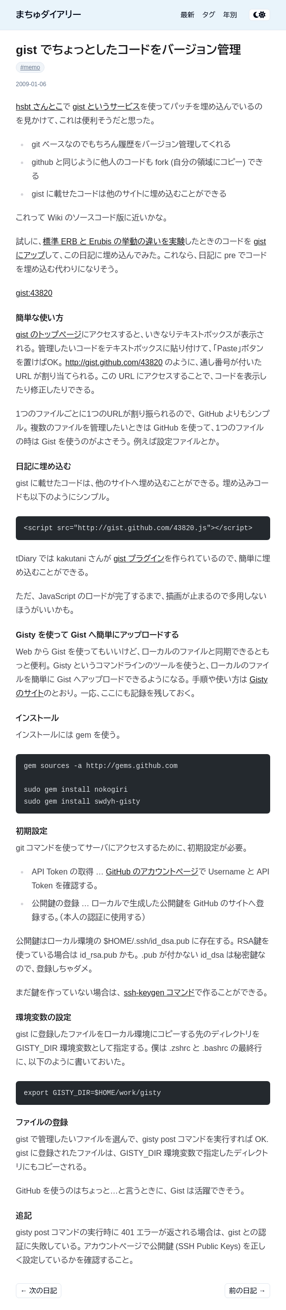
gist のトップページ (49, 334)
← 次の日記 (38, 1291)
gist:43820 (34, 293)
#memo (30, 67)
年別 (230, 15)
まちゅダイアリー (48, 15)
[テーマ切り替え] (259, 15)
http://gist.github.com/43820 (114, 362)
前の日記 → (247, 1291)
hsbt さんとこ (39, 107)
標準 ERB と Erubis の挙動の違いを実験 (114, 241)
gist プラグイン (138, 558)
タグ (208, 15)
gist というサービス (106, 107)
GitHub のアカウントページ (152, 872)
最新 (187, 15)
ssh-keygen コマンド (159, 992)
